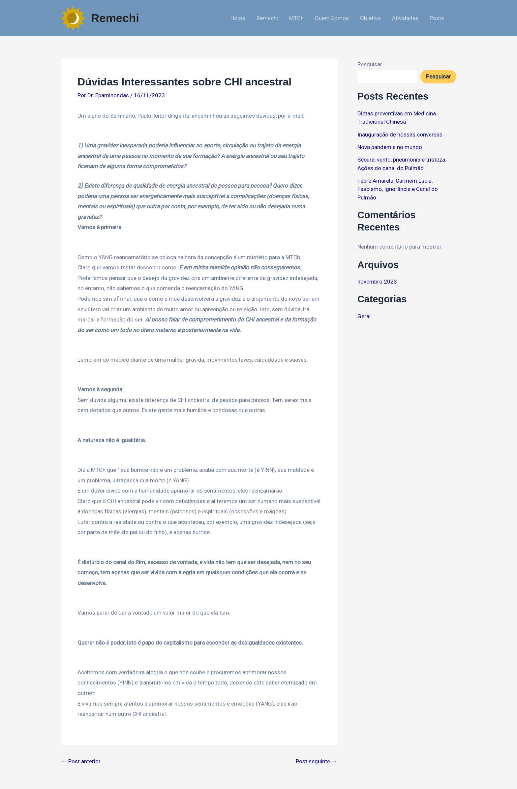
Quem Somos (332, 18)
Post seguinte (316, 761)
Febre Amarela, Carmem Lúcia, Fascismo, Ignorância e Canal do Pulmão (397, 189)
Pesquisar (369, 64)
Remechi (115, 18)
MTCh (296, 18)
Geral (364, 316)
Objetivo (370, 18)
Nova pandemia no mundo (389, 147)
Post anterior (81, 761)
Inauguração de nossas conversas (399, 134)
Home (237, 18)
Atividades (405, 18)
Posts (437, 18)
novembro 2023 (377, 281)
